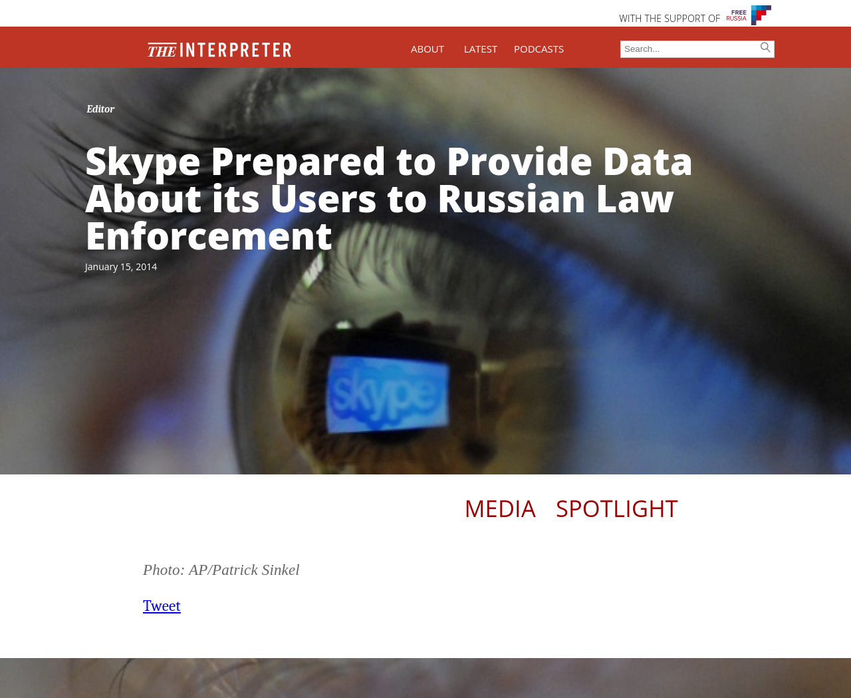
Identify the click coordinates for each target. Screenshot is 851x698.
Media (499, 508)
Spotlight (617, 508)
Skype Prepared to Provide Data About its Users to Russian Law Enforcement (389, 197)
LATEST (480, 48)
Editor (101, 109)
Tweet (162, 606)
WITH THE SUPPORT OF (669, 18)
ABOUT (427, 48)
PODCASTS (539, 48)
